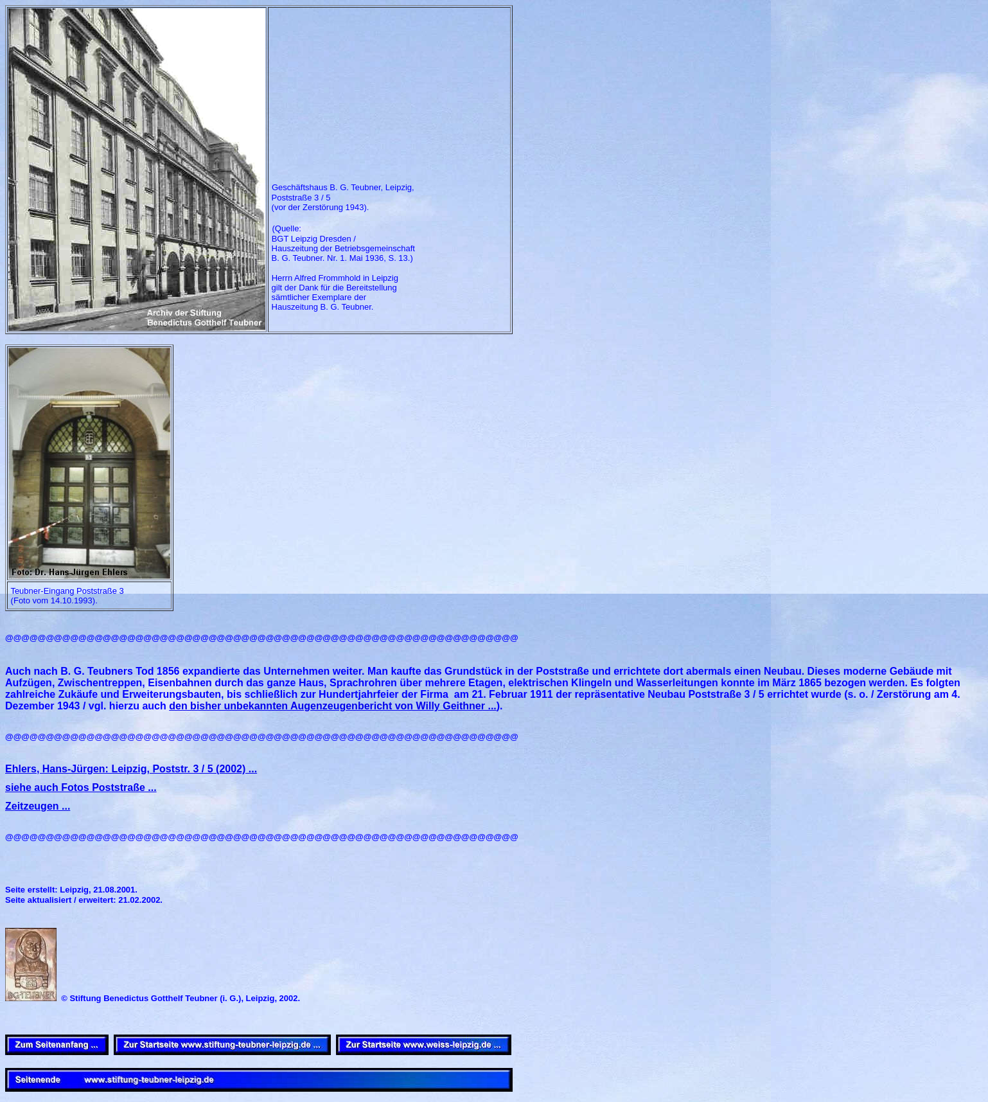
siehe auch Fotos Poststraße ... (81, 787)
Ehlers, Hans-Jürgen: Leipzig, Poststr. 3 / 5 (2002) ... (131, 768)
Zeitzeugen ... (37, 806)
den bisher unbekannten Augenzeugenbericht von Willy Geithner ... (333, 705)
